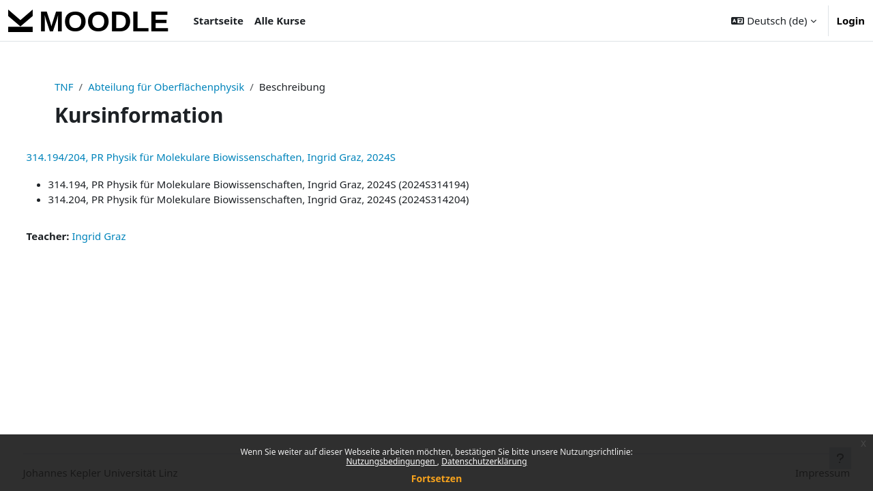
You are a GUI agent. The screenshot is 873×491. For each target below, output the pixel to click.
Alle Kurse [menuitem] (280, 20)
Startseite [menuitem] (218, 20)
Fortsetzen (436, 478)
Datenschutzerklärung (484, 461)
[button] (773, 20)
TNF (64, 86)
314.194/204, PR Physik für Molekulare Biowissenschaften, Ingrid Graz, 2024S (236, 157)
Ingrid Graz (124, 236)
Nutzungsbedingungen (391, 461)
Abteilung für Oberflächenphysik (166, 86)
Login (851, 20)
